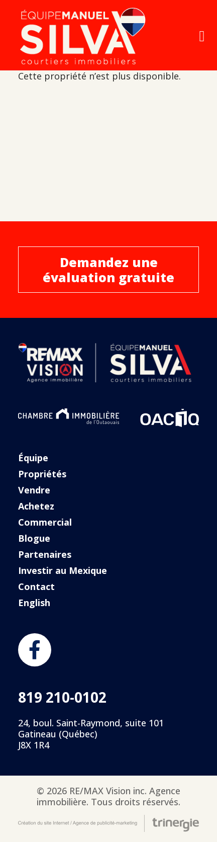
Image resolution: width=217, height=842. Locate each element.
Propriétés (42, 474)
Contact (36, 586)
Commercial (45, 522)
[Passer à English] (108, 602)
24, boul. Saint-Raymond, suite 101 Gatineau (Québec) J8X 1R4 (91, 734)
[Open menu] (201, 36)
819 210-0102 (62, 697)
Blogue (34, 538)
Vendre (34, 490)
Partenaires (44, 554)
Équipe (33, 458)
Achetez (36, 506)
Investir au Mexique (62, 570)
